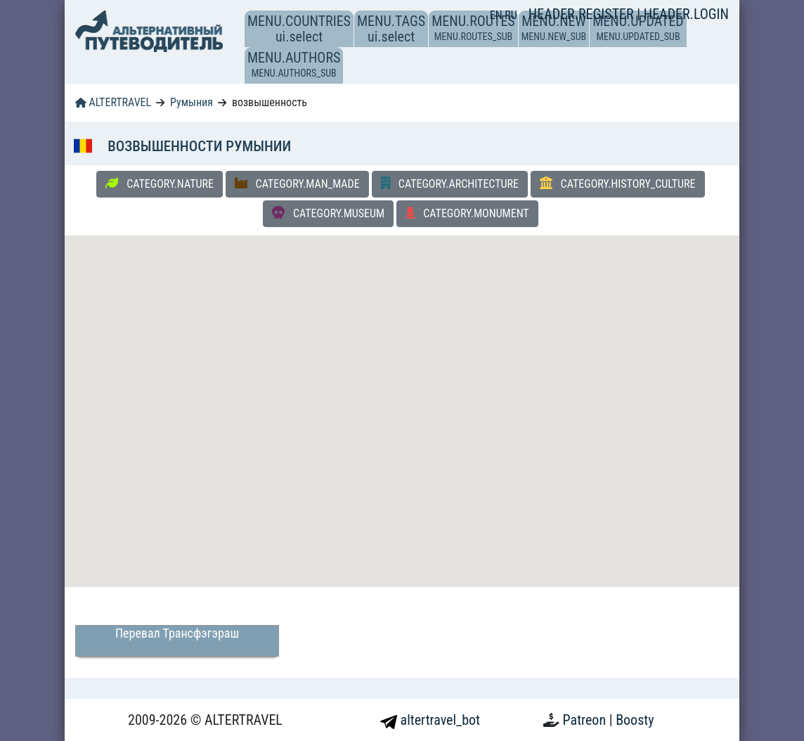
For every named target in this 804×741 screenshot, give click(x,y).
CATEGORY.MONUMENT (467, 213)
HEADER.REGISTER (583, 14)
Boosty (635, 719)
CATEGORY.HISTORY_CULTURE (618, 183)
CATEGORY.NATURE (159, 183)
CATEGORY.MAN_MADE (297, 183)
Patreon (586, 719)
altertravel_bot (430, 719)
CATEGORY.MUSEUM (328, 213)
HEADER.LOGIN (686, 14)
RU (511, 15)
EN (497, 15)
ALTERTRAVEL (113, 102)
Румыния (191, 102)
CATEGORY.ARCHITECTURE (450, 183)
